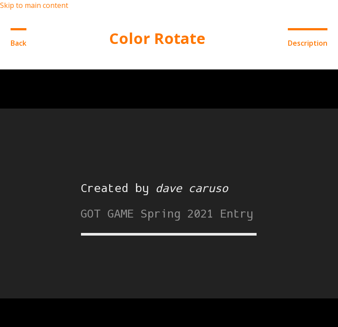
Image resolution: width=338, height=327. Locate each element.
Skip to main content (34, 5)
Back (18, 43)
